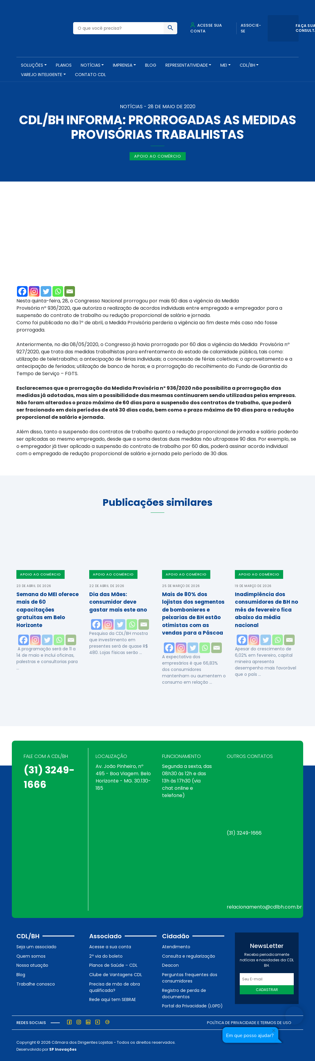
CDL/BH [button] (247, 65)
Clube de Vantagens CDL (115, 974)
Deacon (170, 965)
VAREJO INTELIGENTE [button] (41, 75)
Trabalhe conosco (35, 983)
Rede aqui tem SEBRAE (112, 999)
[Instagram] (34, 290)
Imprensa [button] (122, 65)
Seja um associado (36, 946)
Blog (150, 65)
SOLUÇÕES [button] (32, 65)
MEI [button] (223, 65)
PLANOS (64, 65)
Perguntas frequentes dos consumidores (189, 977)
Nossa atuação (32, 965)
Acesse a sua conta (110, 946)
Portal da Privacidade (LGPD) (192, 1005)
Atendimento (176, 946)
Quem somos (31, 956)
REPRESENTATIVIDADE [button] (186, 65)
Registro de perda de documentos (184, 992)
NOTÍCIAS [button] (90, 65)
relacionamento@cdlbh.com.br (264, 906)
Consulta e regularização (188, 956)
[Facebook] (22, 290)
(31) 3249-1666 (244, 832)
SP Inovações (62, 1048)
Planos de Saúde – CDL (113, 965)
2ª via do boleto (106, 956)
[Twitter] (46, 290)
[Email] (69, 290)
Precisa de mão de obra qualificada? (114, 986)
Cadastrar (267, 989)
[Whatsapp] (57, 290)
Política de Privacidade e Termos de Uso (249, 1022)
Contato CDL (90, 75)
